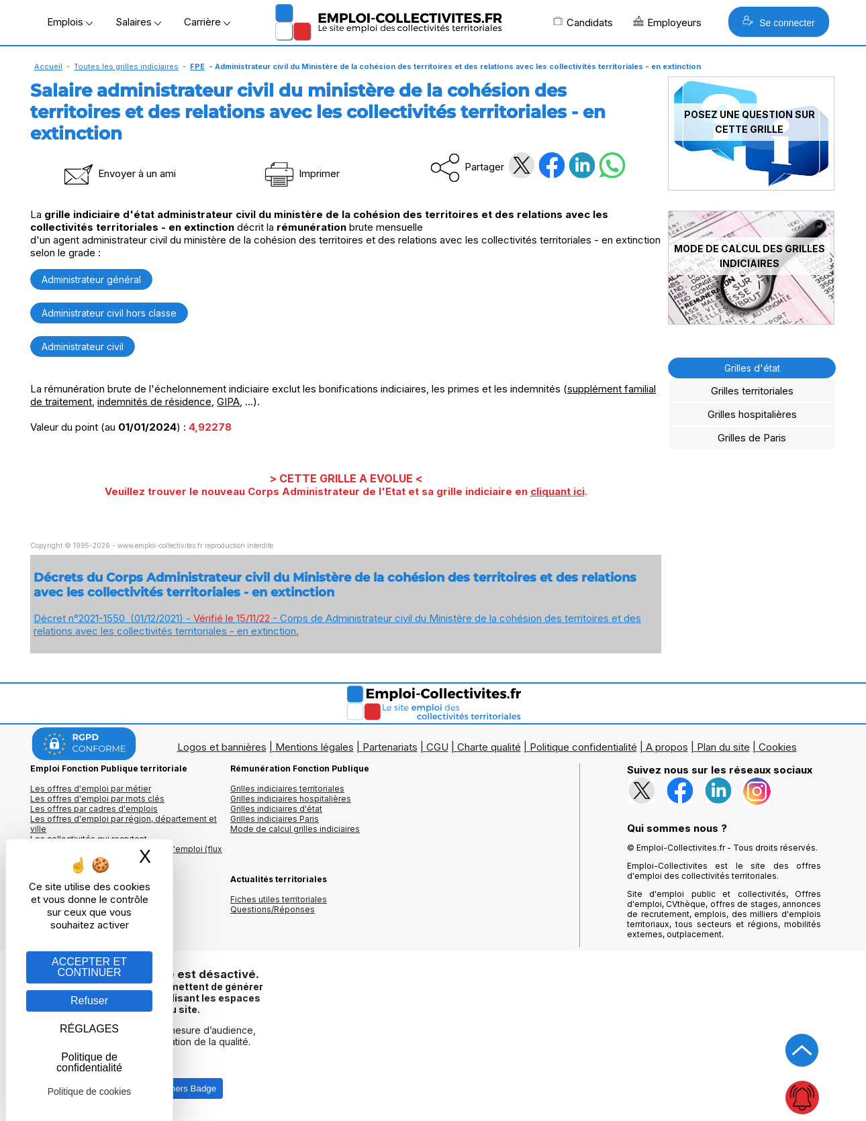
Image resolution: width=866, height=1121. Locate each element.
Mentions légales (314, 747)
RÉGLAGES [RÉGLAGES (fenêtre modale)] (89, 1028)
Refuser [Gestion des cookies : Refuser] (89, 1000)
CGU (437, 747)
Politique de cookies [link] (90, 1091)
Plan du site (723, 747)
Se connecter (778, 21)
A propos (667, 747)
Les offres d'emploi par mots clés (97, 799)
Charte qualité (489, 747)
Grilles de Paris (752, 437)
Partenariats (390, 747)
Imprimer (301, 173)
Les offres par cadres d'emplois (94, 809)
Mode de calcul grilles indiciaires (295, 829)
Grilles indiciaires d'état (276, 809)
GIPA (228, 401)
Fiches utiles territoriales (278, 899)
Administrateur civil (83, 346)
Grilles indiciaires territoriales (287, 789)
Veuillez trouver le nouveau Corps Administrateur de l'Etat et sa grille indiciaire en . (346, 491)
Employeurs (667, 22)
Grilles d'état (752, 368)
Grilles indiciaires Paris (274, 819)
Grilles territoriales (752, 390)
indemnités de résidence (154, 401)
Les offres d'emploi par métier (90, 789)
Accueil (48, 66)
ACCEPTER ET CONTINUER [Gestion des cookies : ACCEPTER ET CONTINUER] (89, 967)
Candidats (582, 22)
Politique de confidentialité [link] (89, 1062)
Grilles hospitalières (752, 414)
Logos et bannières (222, 747)
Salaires (138, 21)
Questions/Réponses (272, 909)
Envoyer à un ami (119, 173)
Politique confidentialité (583, 747)
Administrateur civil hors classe (109, 313)
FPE (197, 66)
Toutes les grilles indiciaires (126, 66)
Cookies (778, 747)
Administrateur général (91, 279)
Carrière (207, 21)
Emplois (70, 21)
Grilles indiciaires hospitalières (290, 799)
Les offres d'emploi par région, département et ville (123, 824)
